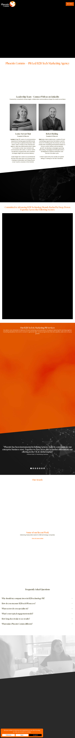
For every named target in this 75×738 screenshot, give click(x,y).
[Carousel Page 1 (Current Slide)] (31, 468)
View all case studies (37, 538)
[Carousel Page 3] (35, 468)
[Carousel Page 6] (42, 468)
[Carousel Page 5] (39, 468)
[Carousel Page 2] (33, 468)
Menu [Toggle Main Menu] (69, 4)
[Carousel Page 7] (44, 468)
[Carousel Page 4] (37, 468)
